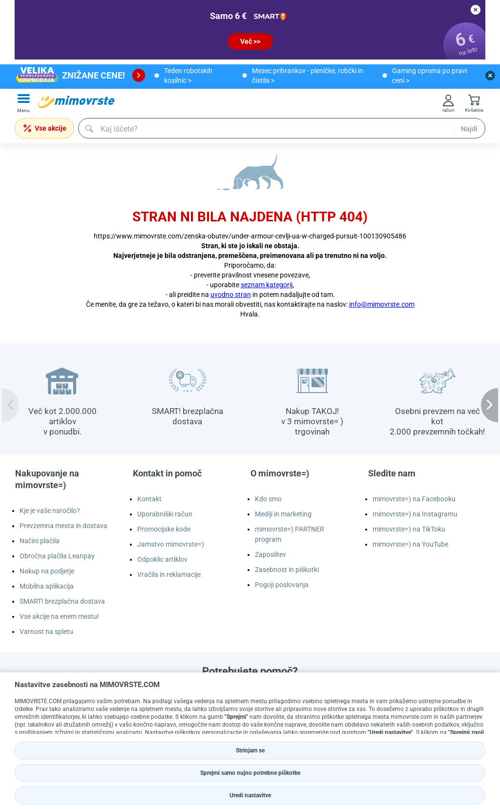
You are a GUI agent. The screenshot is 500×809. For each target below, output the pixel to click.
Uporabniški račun (164, 514)
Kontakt (149, 499)
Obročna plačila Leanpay (57, 556)
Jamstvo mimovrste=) (170, 544)
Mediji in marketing (283, 514)
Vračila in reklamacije (169, 574)
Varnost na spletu (46, 631)
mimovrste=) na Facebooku (414, 499)
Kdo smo (268, 499)
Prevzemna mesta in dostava (63, 526)
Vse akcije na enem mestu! (59, 616)
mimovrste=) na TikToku (409, 529)
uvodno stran (230, 294)
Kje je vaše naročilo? (50, 510)
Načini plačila (40, 541)
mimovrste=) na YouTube (410, 544)
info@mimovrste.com (382, 304)
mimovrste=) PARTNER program (289, 534)
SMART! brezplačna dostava (62, 601)
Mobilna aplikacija (47, 586)
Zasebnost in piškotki (287, 569)
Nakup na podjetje (47, 571)
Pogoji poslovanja (282, 585)
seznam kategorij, (267, 285)
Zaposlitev (270, 554)
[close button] (475, 10)
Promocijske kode (163, 529)
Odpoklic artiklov (162, 559)
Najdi (469, 129)
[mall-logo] (76, 102)
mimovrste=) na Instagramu (415, 514)
